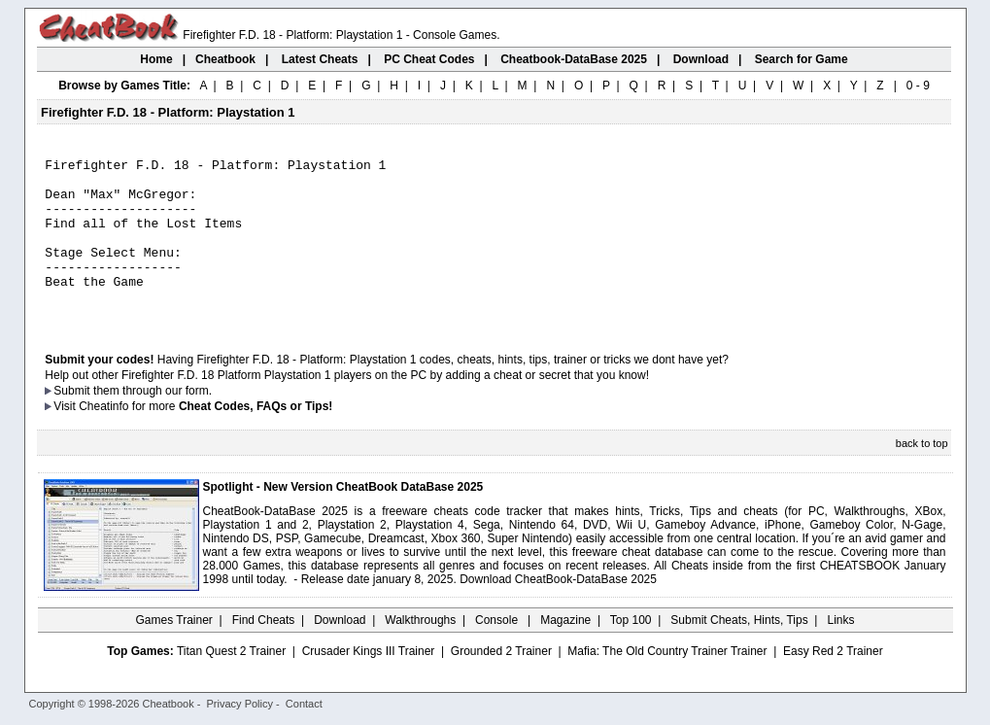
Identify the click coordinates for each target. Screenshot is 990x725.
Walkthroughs (420, 652)
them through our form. (152, 423)
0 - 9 (918, 85)
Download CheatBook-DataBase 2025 (558, 611)
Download (339, 652)
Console (498, 652)
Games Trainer (173, 652)
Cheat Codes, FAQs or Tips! (255, 438)
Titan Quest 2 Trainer (231, 683)
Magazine (565, 652)
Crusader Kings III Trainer (368, 683)
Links (841, 652)
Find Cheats (263, 652)
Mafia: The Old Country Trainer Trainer (667, 683)
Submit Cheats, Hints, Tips (738, 652)
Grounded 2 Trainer (501, 683)
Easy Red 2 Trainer (833, 683)
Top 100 (631, 652)
